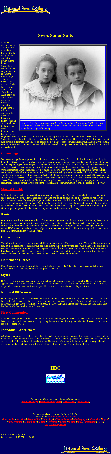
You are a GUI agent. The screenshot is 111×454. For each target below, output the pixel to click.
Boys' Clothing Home (55, 424)
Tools (100, 422)
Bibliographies (15, 422)
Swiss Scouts (69, 401)
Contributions (30, 422)
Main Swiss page (30, 401)
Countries (95, 419)
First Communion (14, 312)
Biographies (34, 419)
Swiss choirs (83, 401)
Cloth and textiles (63, 419)
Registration (90, 422)
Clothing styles (81, 419)
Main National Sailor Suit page (61, 416)
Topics (105, 419)
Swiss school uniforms (50, 401)
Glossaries (52, 422)
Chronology (10, 153)
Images (62, 422)
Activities (21, 419)
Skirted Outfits (12, 189)
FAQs (42, 422)
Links (79, 422)
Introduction (9, 419)
